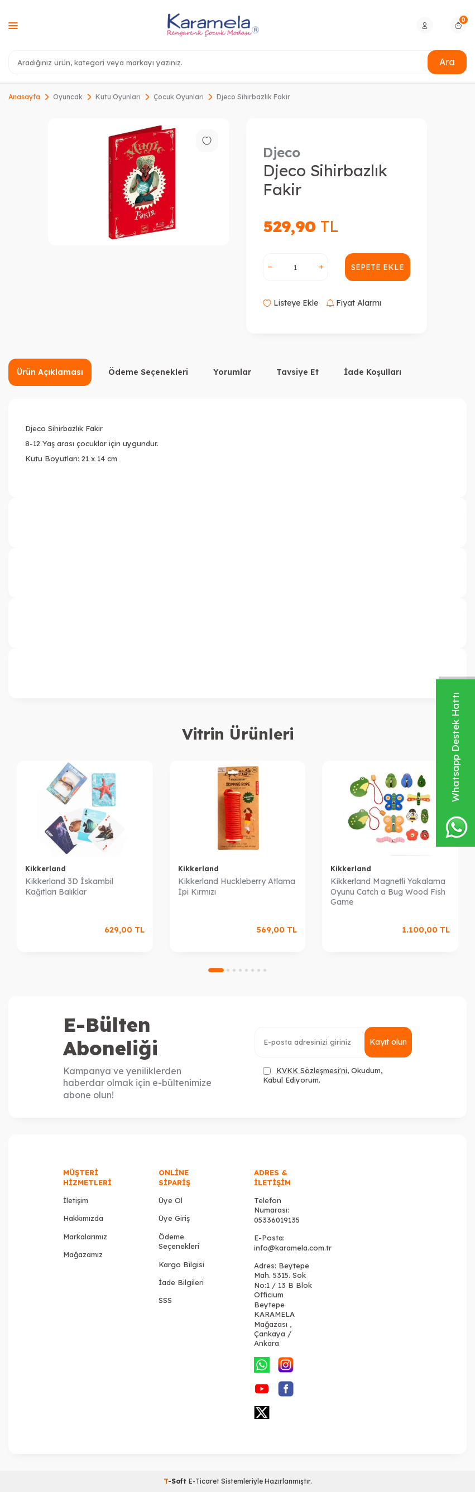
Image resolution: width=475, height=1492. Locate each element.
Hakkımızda (83, 1218)
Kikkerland (45, 869)
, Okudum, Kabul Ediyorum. (322, 1075)
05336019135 (277, 1219)
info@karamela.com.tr (293, 1247)
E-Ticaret (204, 1481)
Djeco (281, 152)
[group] (138, 181)
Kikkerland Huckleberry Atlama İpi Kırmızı (236, 886)
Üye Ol (171, 1200)
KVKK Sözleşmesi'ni (311, 1070)
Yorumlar (232, 372)
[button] (216, 970)
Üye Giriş (174, 1218)
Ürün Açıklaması (50, 372)
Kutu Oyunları (118, 97)
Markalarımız (85, 1236)
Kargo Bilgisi (181, 1264)
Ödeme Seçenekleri (148, 372)
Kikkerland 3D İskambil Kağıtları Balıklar (69, 886)
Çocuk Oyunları (178, 97)
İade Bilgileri (181, 1282)
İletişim (75, 1200)
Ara (447, 61)
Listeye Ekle (290, 303)
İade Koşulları (372, 372)
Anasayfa (24, 97)
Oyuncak (68, 97)
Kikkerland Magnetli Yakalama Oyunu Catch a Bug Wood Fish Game (387, 891)
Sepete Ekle (377, 267)
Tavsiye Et (297, 372)
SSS (165, 1300)
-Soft (176, 1481)
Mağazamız (83, 1254)
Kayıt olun (388, 1042)
